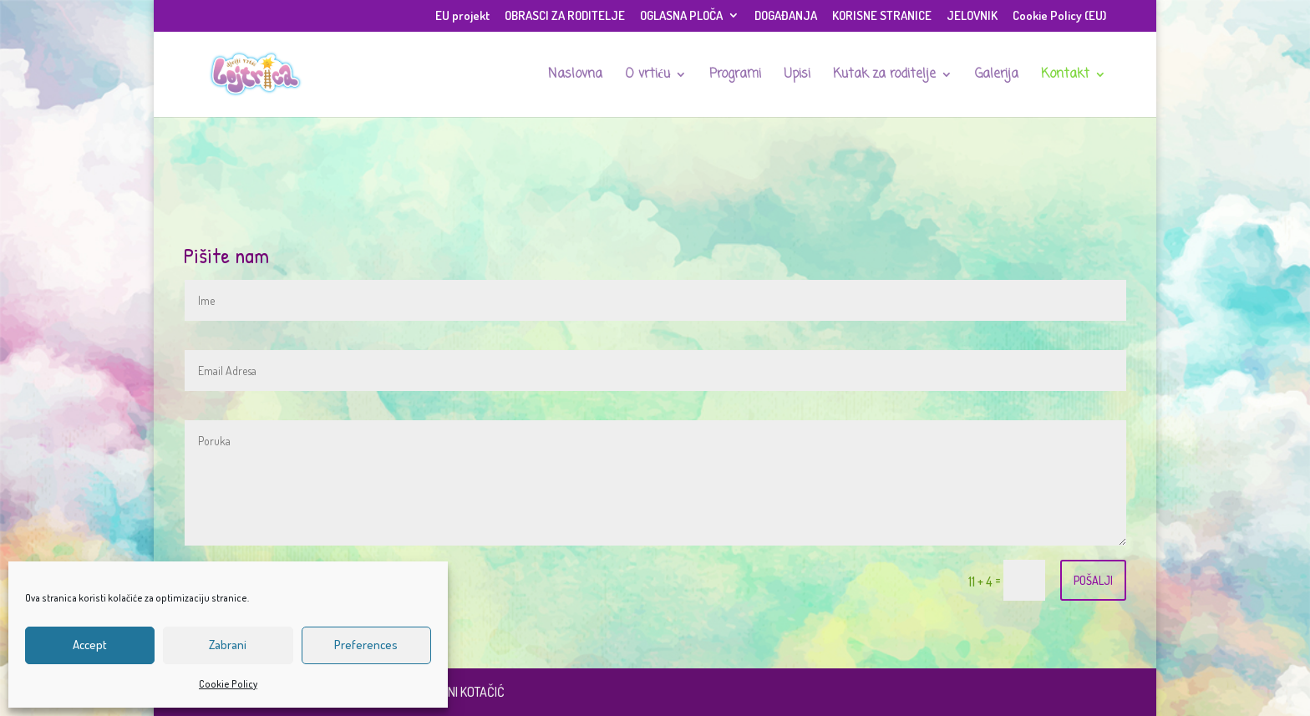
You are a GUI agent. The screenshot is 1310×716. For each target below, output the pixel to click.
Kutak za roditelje (884, 76)
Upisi (797, 76)
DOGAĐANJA (785, 16)
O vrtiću (647, 76)
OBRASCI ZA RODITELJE (565, 16)
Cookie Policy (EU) (1059, 16)
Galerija (996, 76)
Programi (735, 76)
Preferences (366, 645)
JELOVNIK (972, 16)
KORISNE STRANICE (882, 16)
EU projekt (462, 16)
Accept (90, 645)
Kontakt (1065, 76)
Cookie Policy (228, 684)
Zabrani (227, 645)
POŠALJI (1093, 580)
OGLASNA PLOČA (681, 16)
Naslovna (575, 76)
